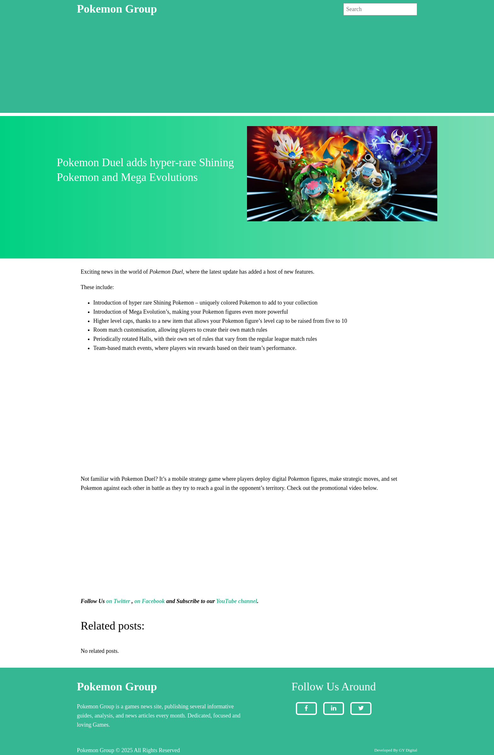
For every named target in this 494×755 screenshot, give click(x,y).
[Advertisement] (247, 69)
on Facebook (149, 601)
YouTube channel (236, 601)
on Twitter (118, 601)
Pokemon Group (117, 9)
